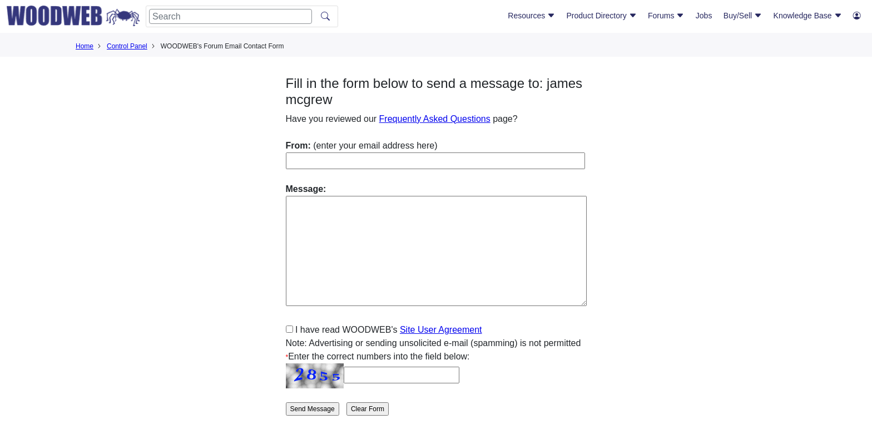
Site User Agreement (441, 329)
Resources (531, 15)
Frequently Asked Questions (434, 119)
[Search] (230, 16)
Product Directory (602, 15)
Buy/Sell (743, 15)
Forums (666, 15)
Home (84, 46)
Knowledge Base (808, 15)
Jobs (704, 15)
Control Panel (127, 46)
